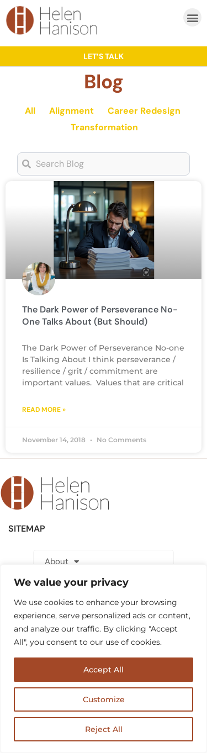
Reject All (104, 729)
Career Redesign (144, 110)
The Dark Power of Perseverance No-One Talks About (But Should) (100, 315)
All (30, 110)
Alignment (71, 110)
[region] (103, 658)
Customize (104, 699)
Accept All (103, 670)
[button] (192, 17)
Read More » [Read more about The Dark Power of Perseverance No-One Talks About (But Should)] (44, 409)
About (62, 561)
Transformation (104, 127)
